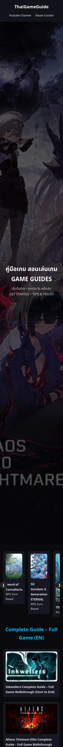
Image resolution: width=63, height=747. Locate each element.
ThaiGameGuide (31, 7)
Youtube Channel (20, 16)
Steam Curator (44, 16)
